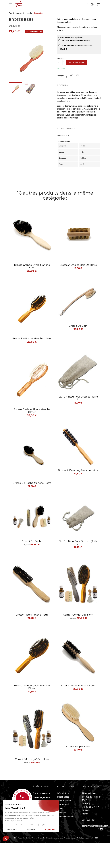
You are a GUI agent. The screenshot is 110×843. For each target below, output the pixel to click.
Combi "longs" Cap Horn (78, 614)
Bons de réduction (65, 816)
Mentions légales (70, 838)
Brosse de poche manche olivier (32, 338)
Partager (66, 76)
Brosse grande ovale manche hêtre (32, 266)
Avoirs (60, 808)
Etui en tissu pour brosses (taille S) (78, 542)
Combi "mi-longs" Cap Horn (32, 759)
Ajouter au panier (76, 63)
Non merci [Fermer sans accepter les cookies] (11, 829)
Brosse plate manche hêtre (32, 614)
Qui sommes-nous (41, 793)
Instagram (101, 829)
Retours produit (64, 800)
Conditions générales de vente (53, 838)
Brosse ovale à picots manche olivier (32, 411)
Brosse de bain (78, 325)
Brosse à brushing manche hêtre (78, 470)
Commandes (63, 804)
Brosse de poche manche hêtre (32, 482)
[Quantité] (60, 62)
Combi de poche (32, 541)
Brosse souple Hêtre (78, 746)
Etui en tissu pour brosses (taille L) (78, 398)
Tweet (71, 75)
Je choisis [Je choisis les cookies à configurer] (30, 829)
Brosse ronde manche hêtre (78, 685)
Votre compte (65, 786)
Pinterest (77, 75)
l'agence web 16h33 (91, 838)
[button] (5, 838)
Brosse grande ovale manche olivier (32, 687)
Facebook (98, 829)
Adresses (61, 812)
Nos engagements (41, 797)
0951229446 (88, 820)
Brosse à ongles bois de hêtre (78, 264)
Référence (61, 136)
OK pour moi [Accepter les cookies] (49, 829)
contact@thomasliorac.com (95, 826)
